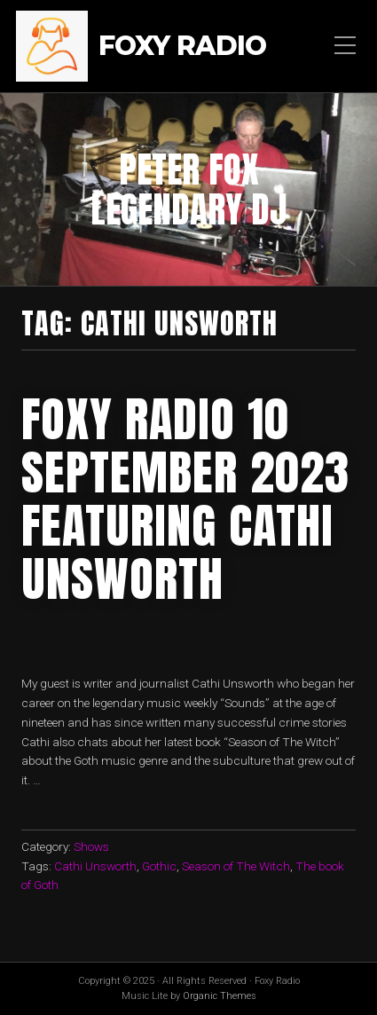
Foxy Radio (182, 46)
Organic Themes (219, 996)
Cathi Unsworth (95, 866)
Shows (91, 846)
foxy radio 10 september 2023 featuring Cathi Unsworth (185, 498)
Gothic (159, 866)
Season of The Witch (236, 866)
